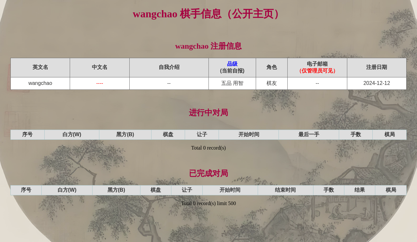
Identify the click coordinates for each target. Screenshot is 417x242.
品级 (232, 64)
